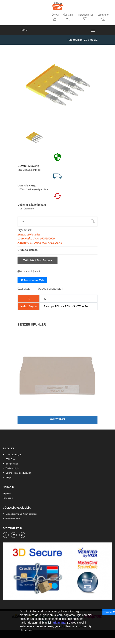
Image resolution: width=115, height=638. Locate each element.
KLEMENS (56, 242)
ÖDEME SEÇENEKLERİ (50, 289)
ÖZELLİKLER (24, 289)
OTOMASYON (39, 242)
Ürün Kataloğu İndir (29, 271)
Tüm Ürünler (74, 39)
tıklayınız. (59, 624)
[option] (34, 136)
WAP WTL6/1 (57, 418)
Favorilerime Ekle (32, 280)
